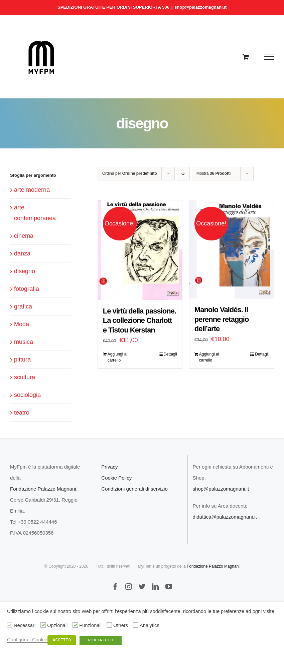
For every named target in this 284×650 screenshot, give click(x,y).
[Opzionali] (43, 625)
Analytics (149, 625)
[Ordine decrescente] (183, 173)
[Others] (109, 625)
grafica (23, 306)
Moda (21, 324)
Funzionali (90, 625)
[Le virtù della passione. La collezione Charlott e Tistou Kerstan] (140, 250)
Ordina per (129, 173)
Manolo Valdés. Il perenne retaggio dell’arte (221, 319)
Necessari (24, 625)
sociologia (27, 395)
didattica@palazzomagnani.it (225, 517)
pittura (22, 359)
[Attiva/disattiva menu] (269, 57)
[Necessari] (9, 625)
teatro (21, 412)
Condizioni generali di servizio (134, 489)
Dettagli (170, 354)
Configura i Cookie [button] (27, 639)
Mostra (213, 173)
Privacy (109, 467)
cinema (23, 235)
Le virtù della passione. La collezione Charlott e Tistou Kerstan (139, 320)
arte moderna (32, 189)
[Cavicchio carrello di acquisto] (246, 56)
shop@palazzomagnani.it (200, 7)
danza (22, 253)
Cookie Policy (116, 478)
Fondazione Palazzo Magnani (43, 489)
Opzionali (57, 625)
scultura (24, 377)
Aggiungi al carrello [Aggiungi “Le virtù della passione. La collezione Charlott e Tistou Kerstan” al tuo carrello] (117, 357)
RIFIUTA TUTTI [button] (100, 640)
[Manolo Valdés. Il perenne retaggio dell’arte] (231, 249)
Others (120, 625)
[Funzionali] (75, 625)
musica (23, 342)
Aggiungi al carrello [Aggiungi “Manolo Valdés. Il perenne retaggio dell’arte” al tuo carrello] (209, 357)
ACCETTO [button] (62, 640)
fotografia (26, 288)
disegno (24, 271)
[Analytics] (135, 625)
